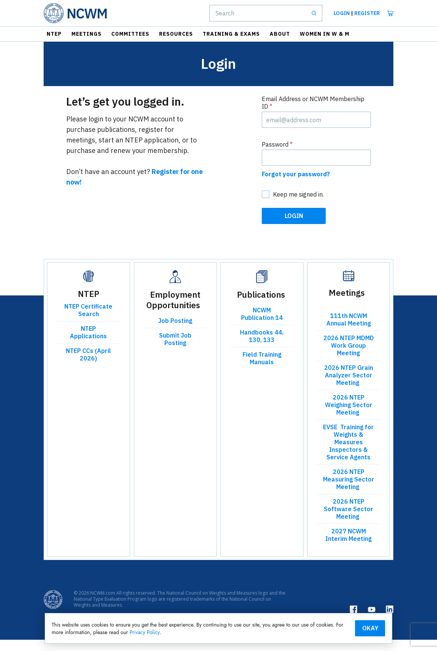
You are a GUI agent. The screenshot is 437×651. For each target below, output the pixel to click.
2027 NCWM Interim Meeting (348, 546)
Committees (130, 33)
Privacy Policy (251, 631)
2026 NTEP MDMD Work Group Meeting (348, 356)
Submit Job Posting (175, 350)
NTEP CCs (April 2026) (88, 365)
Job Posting (175, 332)
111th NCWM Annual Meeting (348, 330)
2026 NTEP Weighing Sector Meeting (348, 416)
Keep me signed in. (298, 205)
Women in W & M (324, 33)
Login (342, 13)
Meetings (86, 33)
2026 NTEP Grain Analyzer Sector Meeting (348, 386)
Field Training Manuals (262, 369)
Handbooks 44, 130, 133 (262, 347)
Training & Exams (231, 33)
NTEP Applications (88, 343)
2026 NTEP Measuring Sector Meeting (348, 490)
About (280, 33)
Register (367, 13)
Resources (176, 33)
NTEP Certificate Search (88, 321)
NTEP (54, 33)
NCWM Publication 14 (262, 325)
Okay (337, 627)
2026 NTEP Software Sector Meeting (348, 520)
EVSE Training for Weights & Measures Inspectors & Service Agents (348, 453)
